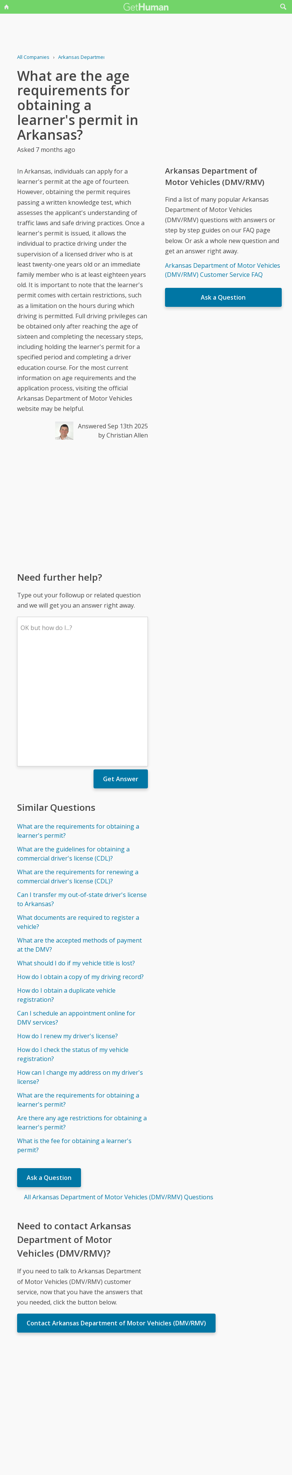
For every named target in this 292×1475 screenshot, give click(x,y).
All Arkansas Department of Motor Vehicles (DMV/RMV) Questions (118, 1085)
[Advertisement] (82, 505)
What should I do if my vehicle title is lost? (76, 851)
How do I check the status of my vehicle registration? (73, 942)
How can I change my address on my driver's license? (80, 965)
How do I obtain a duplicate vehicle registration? (66, 883)
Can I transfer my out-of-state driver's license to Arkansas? (82, 787)
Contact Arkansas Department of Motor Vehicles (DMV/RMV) (116, 1211)
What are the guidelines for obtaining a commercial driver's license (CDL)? (73, 742)
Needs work (191, 1390)
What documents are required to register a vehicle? (78, 810)
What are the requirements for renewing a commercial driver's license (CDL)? (77, 765)
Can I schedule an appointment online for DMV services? (76, 906)
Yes (162, 1390)
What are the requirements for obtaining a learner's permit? (78, 719)
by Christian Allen (123, 435)
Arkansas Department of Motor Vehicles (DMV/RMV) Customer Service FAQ (222, 270)
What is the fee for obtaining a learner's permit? (74, 1033)
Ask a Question (49, 1066)
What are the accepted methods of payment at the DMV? (79, 833)
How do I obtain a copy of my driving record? (80, 865)
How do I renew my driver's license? (67, 924)
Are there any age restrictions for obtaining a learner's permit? (82, 1011)
